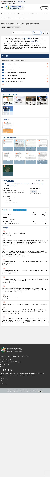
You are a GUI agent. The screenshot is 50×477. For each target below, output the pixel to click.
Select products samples (10, 69)
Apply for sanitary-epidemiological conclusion (15, 66)
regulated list (27, 38)
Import (3, 27)
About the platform (7, 18)
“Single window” (35, 41)
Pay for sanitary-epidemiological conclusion (15, 78)
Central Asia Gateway (21, 18)
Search (44, 8)
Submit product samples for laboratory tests (15, 72)
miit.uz (3, 366)
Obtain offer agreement (10, 64)
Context (37, 33)
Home (3, 14)
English (15, 3)
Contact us (46, 14)
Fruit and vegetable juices (13, 27)
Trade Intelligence (20, 14)
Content (9, 14)
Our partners (3, 378)
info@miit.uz (5, 364)
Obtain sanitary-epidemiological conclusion (15, 81)
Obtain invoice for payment (11, 75)
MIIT (1, 381)
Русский (10, 3)
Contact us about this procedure (22, 33)
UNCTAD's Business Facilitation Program (17, 391)
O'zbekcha (3, 3)
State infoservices (33, 14)
